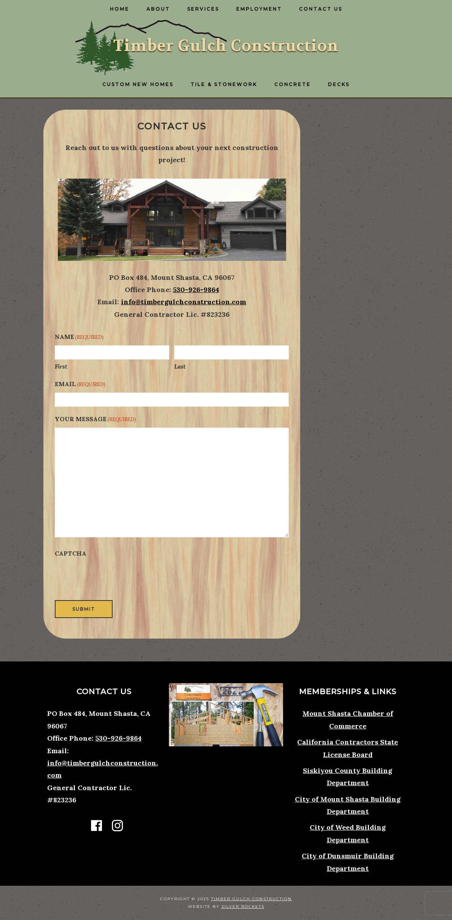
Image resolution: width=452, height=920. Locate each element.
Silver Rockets (242, 906)
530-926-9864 (196, 289)
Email (80, 384)
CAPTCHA (70, 553)
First (61, 366)
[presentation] (112, 577)
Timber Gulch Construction (226, 45)
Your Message (95, 419)
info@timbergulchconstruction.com (183, 301)
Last (180, 366)
